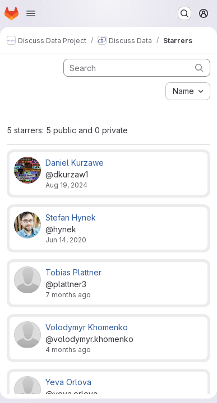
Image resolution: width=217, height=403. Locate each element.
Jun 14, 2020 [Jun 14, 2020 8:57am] (65, 240)
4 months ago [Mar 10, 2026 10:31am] (68, 349)
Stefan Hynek (70, 217)
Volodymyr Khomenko (86, 327)
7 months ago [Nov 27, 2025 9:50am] (68, 294)
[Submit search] (199, 67)
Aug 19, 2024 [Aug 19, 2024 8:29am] (66, 185)
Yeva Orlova (68, 382)
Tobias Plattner (73, 272)
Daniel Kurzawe (74, 162)
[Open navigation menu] (31, 13)
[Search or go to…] (184, 13)
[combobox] (187, 91)
